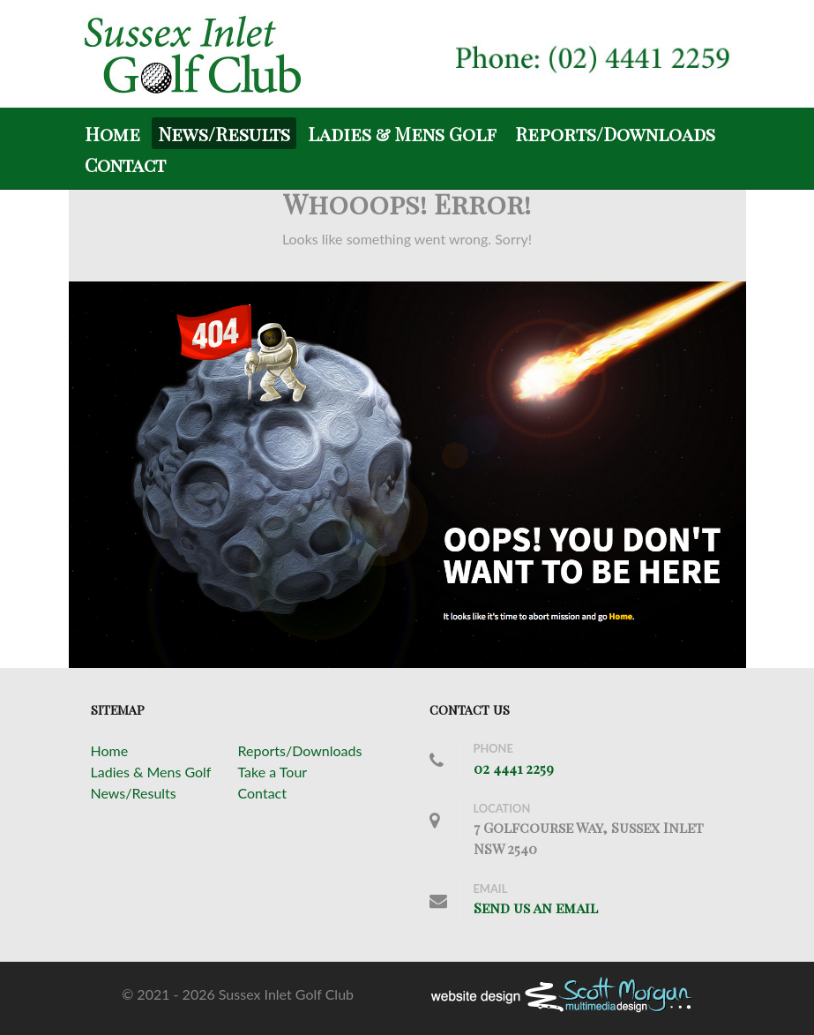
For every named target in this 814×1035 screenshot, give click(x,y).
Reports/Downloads (300, 750)
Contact (262, 792)
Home (110, 750)
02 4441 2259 (514, 768)
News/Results (133, 792)
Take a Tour (273, 771)
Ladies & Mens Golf (151, 771)
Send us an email (536, 907)
